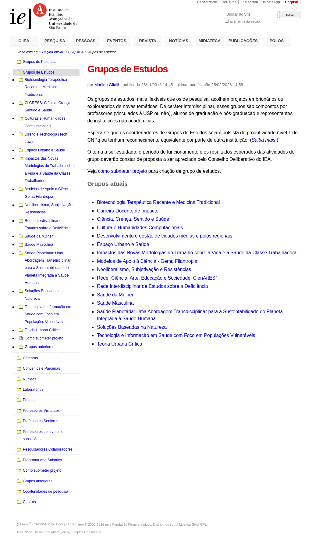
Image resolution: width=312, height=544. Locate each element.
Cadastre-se (207, 2)
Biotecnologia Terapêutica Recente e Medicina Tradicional (158, 202)
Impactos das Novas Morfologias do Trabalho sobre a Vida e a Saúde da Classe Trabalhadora (196, 252)
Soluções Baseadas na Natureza (132, 327)
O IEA (23, 40)
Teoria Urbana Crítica (119, 343)
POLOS (277, 40)
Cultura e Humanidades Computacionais (140, 227)
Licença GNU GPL (193, 524)
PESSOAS (86, 40)
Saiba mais (263, 140)
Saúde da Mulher (115, 294)
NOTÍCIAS (178, 40)
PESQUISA (54, 40)
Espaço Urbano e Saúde (123, 244)
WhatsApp (271, 2)
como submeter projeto (122, 171)
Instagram (250, 2)
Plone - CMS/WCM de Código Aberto (48, 524)
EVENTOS (116, 40)
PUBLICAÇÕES (243, 40)
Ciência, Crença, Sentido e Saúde (133, 219)
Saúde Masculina (115, 303)
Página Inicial (52, 52)
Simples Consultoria (86, 532)
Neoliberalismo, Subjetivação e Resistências (144, 269)
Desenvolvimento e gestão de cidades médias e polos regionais (164, 235)
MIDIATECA (210, 40)
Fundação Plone (124, 524)
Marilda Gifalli (106, 84)
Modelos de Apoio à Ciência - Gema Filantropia (147, 261)
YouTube (229, 2)
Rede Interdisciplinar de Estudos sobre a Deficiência (152, 286)
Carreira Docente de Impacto (127, 210)
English (291, 2)
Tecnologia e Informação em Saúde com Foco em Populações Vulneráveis (176, 335)
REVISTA (147, 40)
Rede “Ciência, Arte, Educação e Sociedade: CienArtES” (157, 278)
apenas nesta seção (245, 21)
